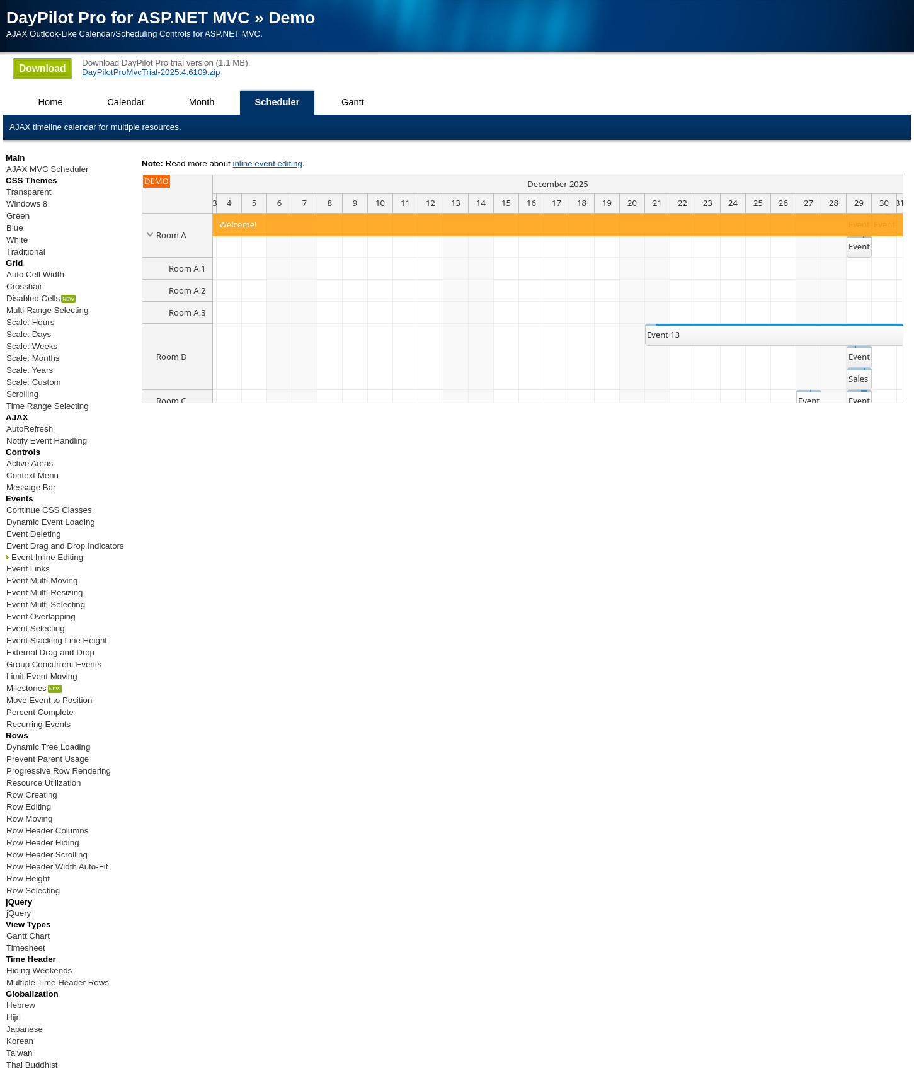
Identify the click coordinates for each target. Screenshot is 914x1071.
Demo (291, 17)
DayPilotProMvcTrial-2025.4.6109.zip (151, 72)
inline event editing (267, 163)
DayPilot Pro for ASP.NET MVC (128, 17)
